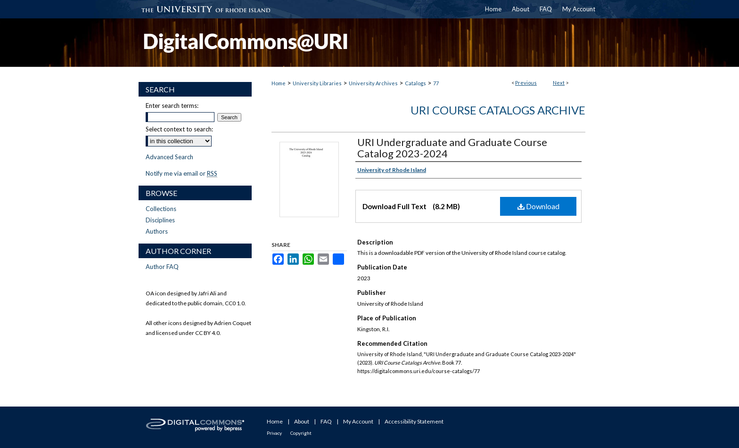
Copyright (301, 433)
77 (436, 83)
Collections (161, 208)
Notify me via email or (181, 173)
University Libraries (317, 83)
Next (559, 83)
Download (538, 206)
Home (278, 83)
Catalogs (415, 83)
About (301, 421)
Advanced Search (169, 157)
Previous (526, 83)
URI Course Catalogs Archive (498, 110)
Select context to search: (179, 129)
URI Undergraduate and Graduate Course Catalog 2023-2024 (452, 148)
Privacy (274, 433)
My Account (358, 421)
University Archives (373, 83)
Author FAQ (162, 266)
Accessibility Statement (414, 421)
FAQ (326, 421)
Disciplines (160, 220)
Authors (157, 231)
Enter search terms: (172, 105)
